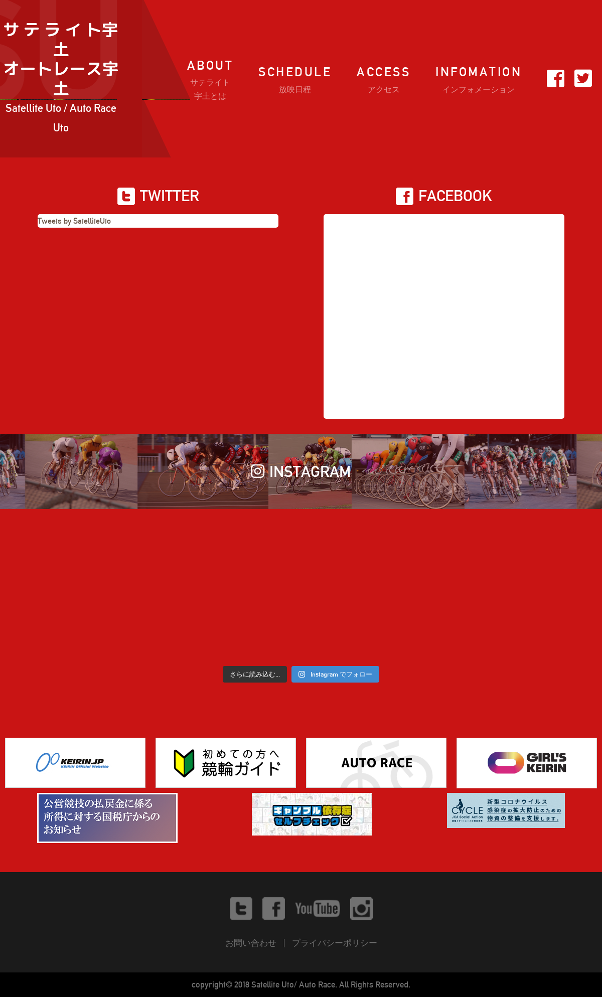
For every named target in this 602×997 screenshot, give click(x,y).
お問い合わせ (250, 943)
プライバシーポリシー (334, 943)
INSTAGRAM (301, 471)
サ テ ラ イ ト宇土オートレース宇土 (61, 78)
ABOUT (210, 80)
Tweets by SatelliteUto (74, 221)
